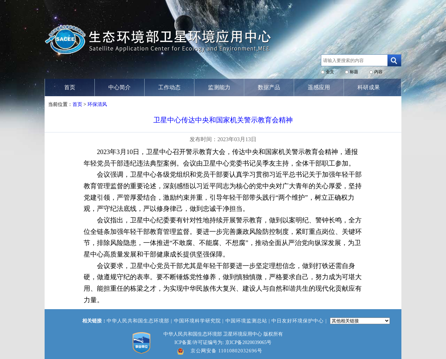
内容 (378, 71)
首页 (77, 104)
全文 (330, 71)
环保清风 (97, 104)
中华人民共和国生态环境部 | (140, 320)
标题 (354, 71)
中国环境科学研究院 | (199, 320)
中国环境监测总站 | (248, 320)
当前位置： (60, 104)
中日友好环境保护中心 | (299, 320)
